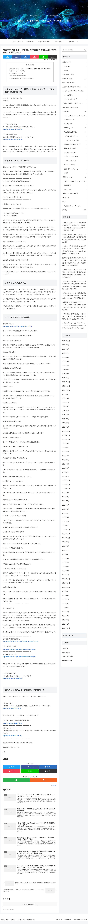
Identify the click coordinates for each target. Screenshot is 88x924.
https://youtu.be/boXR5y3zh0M (12, 130)
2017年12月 (66, 529)
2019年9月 (65, 443)
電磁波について (74, 177)
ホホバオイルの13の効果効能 (17, 76)
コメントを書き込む (30, 907)
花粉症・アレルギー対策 (74, 193)
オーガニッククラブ (75, 99)
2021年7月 (65, 353)
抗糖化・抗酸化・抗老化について (74, 103)
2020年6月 (65, 406)
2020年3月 (65, 419)
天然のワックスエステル (16, 73)
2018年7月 (65, 501)
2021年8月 (65, 349)
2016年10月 (66, 587)
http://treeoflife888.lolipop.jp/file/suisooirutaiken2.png (19, 657)
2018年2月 (65, 521)
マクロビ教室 (75, 95)
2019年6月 (65, 456)
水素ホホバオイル (75, 152)
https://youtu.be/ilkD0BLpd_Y (12, 709)
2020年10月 (66, 390)
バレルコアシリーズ (75, 136)
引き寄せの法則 (74, 78)
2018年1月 (65, 525)
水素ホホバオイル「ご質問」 (17, 71)
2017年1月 (65, 575)
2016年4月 (65, 612)
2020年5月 (65, 410)
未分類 (5, 759)
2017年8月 (65, 546)
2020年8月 (65, 398)
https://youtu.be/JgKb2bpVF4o (12, 724)
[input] (74, 50)
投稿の (66, 652)
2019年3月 (65, 468)
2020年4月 (65, 415)
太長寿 (75, 173)
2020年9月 (65, 394)
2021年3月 (65, 369)
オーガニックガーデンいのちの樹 (74, 91)
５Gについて (75, 189)
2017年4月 (65, 562)
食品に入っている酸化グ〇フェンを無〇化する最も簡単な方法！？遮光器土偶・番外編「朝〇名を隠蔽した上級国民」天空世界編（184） (74, 285)
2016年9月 (65, 591)
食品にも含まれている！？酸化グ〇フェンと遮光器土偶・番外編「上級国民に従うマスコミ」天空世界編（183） (74, 295)
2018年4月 (65, 513)
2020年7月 (65, 402)
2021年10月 (66, 341)
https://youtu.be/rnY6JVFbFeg (12, 736)
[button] (85, 50)
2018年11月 (66, 484)
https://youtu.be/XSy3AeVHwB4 (13, 679)
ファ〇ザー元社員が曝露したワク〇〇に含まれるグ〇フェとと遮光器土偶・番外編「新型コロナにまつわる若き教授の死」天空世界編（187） (74, 249)
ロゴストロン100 (75, 160)
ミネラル (75, 66)
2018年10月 (66, 488)
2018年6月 (65, 505)
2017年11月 (66, 534)
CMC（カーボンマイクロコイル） (75, 115)
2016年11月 (66, 583)
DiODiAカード (75, 128)
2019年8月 (65, 447)
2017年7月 (65, 550)
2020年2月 (65, 423)
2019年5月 (65, 460)
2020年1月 (65, 427)
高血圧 (75, 70)
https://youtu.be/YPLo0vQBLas (12, 140)
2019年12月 (66, 431)
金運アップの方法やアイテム (74, 87)
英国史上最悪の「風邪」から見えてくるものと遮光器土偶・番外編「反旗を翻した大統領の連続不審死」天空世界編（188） (74, 238)
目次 (27, 65)
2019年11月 (66, 435)
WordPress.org (67, 660)
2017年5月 (65, 558)
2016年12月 (66, 579)
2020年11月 (66, 386)
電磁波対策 (75, 185)
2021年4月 (65, 365)
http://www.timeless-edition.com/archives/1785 (17, 327)
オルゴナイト (75, 124)
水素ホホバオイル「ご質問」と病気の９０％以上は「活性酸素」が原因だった (31, 68)
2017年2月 (65, 571)
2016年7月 (65, 599)
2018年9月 (65, 493)
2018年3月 (65, 517)
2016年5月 (65, 607)
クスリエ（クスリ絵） (75, 140)
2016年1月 (65, 624)
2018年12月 (66, 480)
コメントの (67, 656)
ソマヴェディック (75, 119)
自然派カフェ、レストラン (75, 206)
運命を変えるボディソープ (75, 144)
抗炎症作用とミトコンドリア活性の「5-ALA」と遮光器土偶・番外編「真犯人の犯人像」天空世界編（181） (74, 325)
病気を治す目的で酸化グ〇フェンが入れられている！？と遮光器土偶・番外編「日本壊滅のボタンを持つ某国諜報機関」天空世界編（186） (74, 261)
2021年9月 (65, 345)
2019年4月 (65, 464)
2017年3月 (65, 566)
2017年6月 (65, 554)
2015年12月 (66, 628)
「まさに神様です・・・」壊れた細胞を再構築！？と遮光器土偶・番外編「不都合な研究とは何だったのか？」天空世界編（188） (74, 226)
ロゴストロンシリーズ (75, 156)
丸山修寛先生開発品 (75, 132)
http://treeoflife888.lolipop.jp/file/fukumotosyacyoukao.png (21, 642)
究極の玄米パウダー (75, 148)
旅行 (74, 202)
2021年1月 (65, 378)
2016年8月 (65, 595)
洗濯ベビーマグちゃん (75, 169)
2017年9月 (65, 542)
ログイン (65, 648)
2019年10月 (66, 439)
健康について (74, 62)
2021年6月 (65, 357)
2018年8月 (65, 497)
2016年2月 (65, 620)
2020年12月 (66, 382)
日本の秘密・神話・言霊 (74, 107)
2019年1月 (65, 476)
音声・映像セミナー (74, 82)
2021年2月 (65, 374)
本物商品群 (74, 111)
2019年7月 (65, 452)
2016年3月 (65, 616)
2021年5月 (65, 361)
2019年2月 (65, 472)
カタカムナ (74, 197)
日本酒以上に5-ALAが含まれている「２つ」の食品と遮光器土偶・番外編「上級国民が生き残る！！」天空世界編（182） (74, 306)
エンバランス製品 (75, 165)
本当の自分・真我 (74, 74)
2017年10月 (66, 538)
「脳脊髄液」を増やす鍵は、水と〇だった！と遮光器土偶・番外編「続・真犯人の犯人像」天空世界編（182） (74, 316)
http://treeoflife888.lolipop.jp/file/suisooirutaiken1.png (19, 650)
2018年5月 (65, 509)
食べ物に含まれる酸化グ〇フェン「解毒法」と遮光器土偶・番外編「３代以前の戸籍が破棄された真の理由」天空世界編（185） (74, 273)
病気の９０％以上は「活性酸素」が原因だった (22, 79)
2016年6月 (65, 603)
